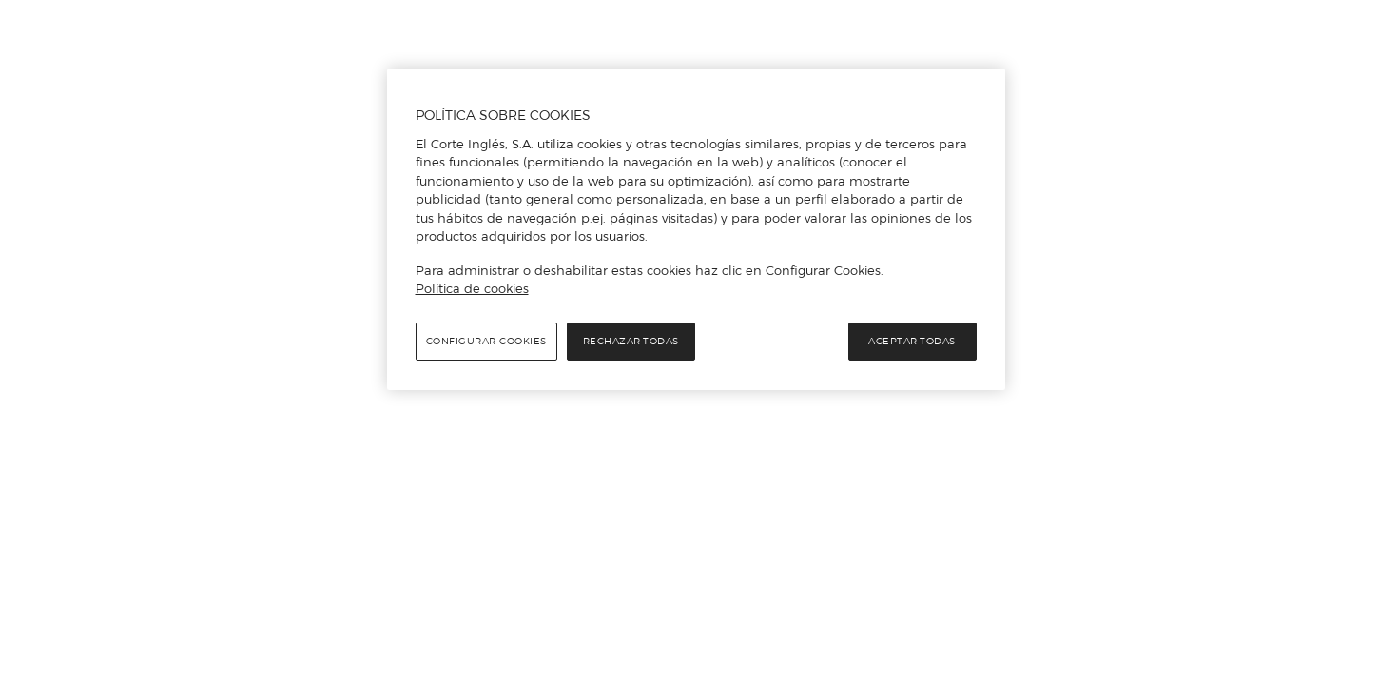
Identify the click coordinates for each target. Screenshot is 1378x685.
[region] (696, 229)
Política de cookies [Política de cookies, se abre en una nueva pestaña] (472, 288)
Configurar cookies (486, 341)
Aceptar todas (912, 341)
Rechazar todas (631, 341)
